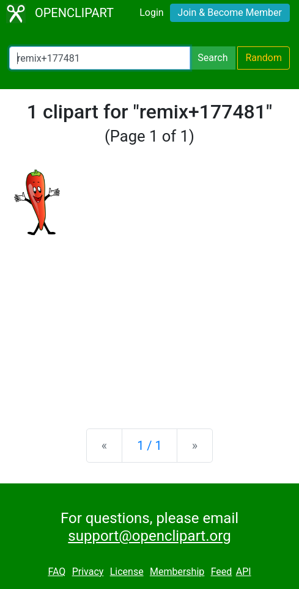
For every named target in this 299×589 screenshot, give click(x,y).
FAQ (56, 571)
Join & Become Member (230, 12)
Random (263, 57)
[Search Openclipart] (99, 58)
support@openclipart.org (149, 535)
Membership (177, 571)
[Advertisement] (149, 323)
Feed (221, 571)
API (243, 571)
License (127, 571)
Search (212, 57)
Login (151, 12)
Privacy (88, 571)
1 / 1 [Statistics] (149, 445)
